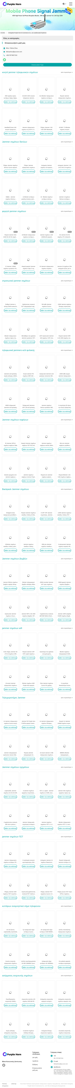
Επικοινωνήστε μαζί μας (37, 1069)
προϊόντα (35, 1061)
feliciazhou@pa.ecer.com (14, 51)
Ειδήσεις (35, 1064)
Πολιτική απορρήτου (5, 1085)
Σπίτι (3, 33)
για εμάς (35, 1057)
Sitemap (14, 1083)
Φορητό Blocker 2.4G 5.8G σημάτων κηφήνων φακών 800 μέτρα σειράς (64, 479)
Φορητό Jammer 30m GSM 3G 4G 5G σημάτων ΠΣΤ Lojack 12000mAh (10, 239)
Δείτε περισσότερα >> (67, 72)
